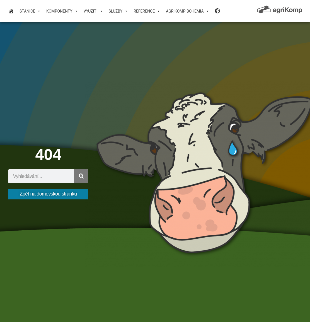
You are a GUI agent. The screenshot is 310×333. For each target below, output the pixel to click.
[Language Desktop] (217, 11)
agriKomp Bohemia (187, 11)
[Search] (81, 176)
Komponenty (62, 11)
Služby (118, 11)
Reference (147, 11)
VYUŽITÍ (93, 11)
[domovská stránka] (11, 11)
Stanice (30, 11)
